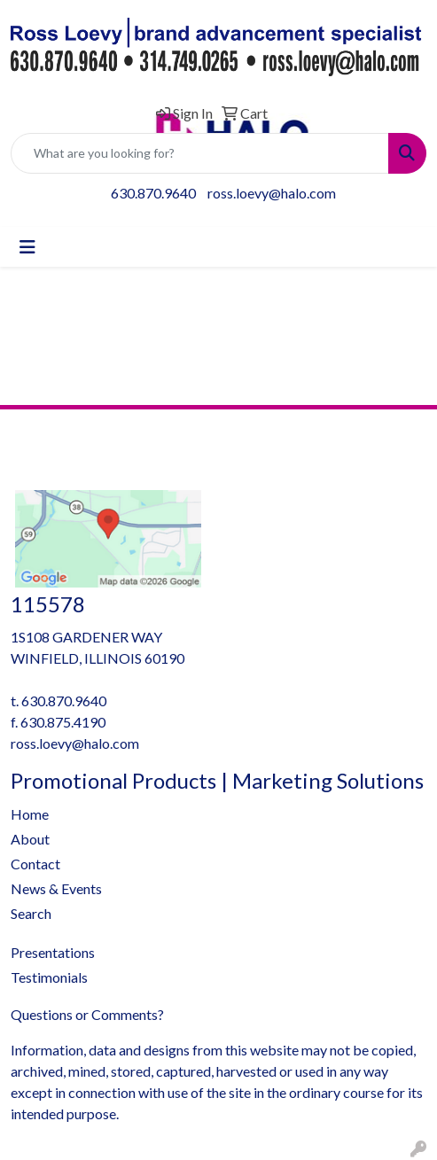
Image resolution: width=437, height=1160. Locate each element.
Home (30, 814)
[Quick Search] (200, 153)
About (30, 838)
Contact (35, 863)
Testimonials (49, 977)
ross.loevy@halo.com (271, 192)
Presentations (53, 952)
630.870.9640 (153, 192)
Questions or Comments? (87, 1014)
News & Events (56, 888)
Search (31, 913)
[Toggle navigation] (27, 247)
